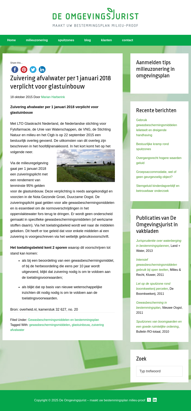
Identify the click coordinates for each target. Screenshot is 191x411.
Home (11, 40)
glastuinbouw (81, 324)
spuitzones (66, 40)
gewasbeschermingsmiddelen (49, 324)
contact (127, 40)
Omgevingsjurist (95, 17)
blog (87, 40)
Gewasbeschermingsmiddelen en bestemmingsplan (63, 319)
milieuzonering (37, 40)
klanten (106, 40)
